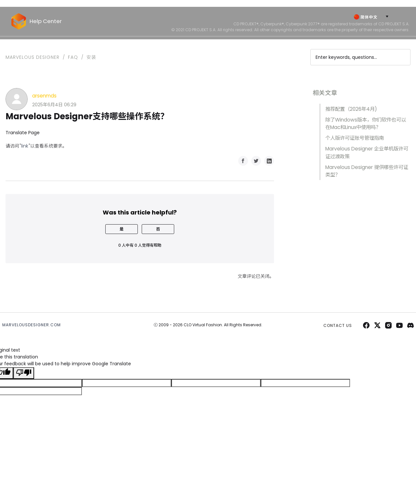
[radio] (121, 229)
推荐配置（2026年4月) (351, 109)
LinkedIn (269, 161)
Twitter (256, 161)
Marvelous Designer (32, 57)
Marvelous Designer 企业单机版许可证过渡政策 (366, 152)
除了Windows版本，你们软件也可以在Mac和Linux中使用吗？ (365, 123)
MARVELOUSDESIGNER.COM (31, 325)
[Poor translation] (23, 373)
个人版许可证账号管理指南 (354, 138)
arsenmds (44, 95)
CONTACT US (337, 325)
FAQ (73, 57)
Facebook (243, 161)
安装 (91, 57)
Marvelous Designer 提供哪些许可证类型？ (366, 171)
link (25, 146)
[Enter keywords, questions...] (360, 57)
